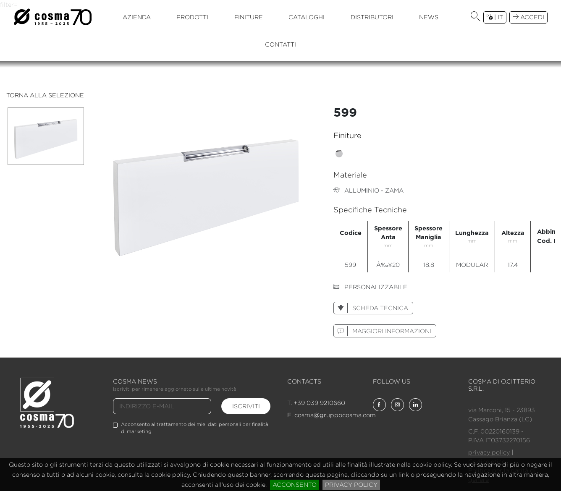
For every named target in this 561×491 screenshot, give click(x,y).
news (428, 17)
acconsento (295, 484)
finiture (248, 17)
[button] (475, 17)
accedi (528, 16)
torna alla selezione (45, 95)
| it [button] (495, 16)
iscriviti (246, 406)
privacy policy (351, 484)
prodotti (192, 17)
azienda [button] (137, 17)
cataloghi (306, 17)
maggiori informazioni (382, 331)
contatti (280, 44)
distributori (372, 17)
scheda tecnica (371, 308)
